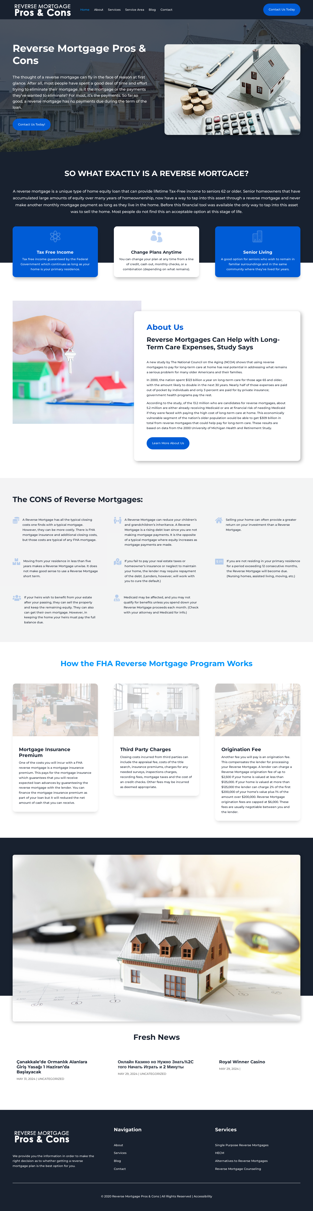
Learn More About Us (168, 443)
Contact (166, 10)
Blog (152, 10)
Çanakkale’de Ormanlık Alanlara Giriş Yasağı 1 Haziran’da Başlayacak (52, 1066)
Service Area (134, 10)
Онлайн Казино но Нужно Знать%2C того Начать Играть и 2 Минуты (156, 1064)
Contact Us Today (282, 9)
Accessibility (203, 1196)
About (98, 10)
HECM (219, 1153)
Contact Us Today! (31, 124)
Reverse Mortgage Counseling (238, 1169)
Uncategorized (51, 1079)
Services (114, 10)
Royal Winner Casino (242, 1061)
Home (84, 10)
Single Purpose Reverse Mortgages (241, 1145)
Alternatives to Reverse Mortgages (241, 1161)
